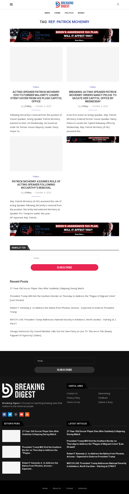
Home (45, 488)
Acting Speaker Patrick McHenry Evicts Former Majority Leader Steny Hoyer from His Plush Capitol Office (36, 96)
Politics (69, 13)
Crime (57, 13)
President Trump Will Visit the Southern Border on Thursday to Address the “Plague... (41, 450)
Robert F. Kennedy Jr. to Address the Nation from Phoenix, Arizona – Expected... (40, 466)
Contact (69, 488)
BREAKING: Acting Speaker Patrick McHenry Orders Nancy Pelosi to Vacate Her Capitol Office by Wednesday (93, 96)
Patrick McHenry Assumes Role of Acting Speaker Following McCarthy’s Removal (36, 184)
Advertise (82, 488)
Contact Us (72, 393)
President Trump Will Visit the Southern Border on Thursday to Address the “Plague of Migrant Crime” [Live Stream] (95, 444)
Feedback (103, 398)
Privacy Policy (73, 398)
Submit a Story (105, 402)
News (47, 13)
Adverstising (104, 393)
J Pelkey (27, 106)
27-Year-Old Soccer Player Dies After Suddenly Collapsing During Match (47, 288)
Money (81, 13)
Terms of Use (73, 402)
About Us (57, 488)
